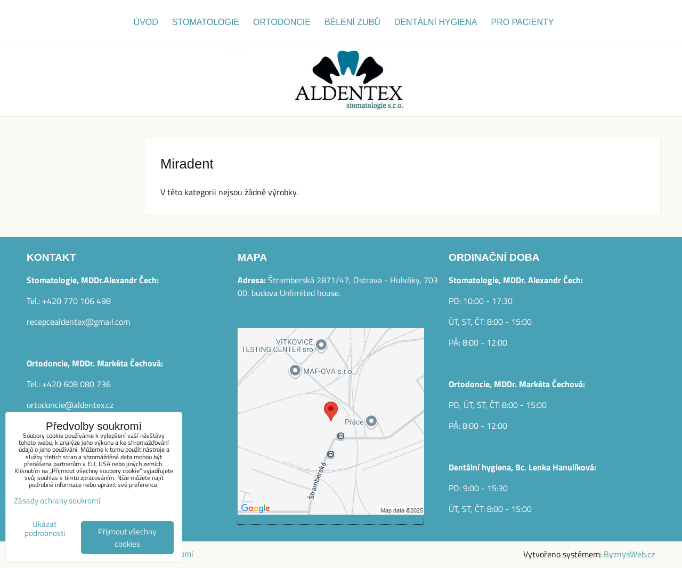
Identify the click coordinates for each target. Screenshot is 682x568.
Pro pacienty (522, 22)
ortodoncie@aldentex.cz (70, 404)
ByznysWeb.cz (629, 554)
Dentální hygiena (435, 22)
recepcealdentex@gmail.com (78, 321)
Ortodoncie (282, 22)
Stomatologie (205, 22)
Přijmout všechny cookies (127, 537)
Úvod (146, 22)
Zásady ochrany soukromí (57, 500)
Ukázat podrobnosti (45, 529)
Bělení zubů (352, 22)
